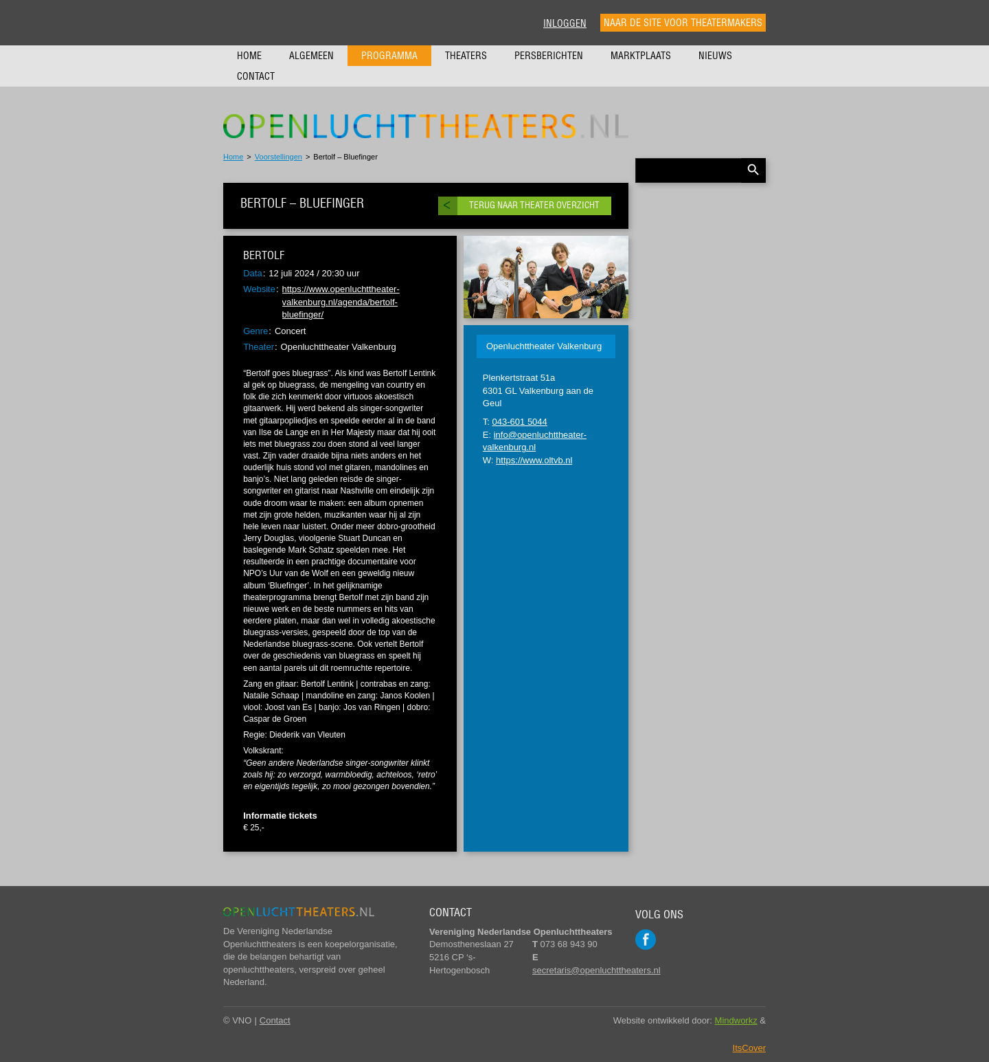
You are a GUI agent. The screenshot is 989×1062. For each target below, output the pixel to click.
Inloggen (565, 23)
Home (249, 55)
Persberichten (548, 55)
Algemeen (311, 55)
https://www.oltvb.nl (534, 460)
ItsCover (749, 1048)
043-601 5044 (519, 422)
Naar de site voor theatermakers (683, 22)
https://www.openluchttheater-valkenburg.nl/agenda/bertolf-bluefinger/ (341, 302)
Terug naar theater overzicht (534, 205)
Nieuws (715, 55)
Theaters (466, 55)
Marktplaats (641, 55)
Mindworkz (736, 1020)
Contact (256, 76)
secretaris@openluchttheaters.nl (596, 970)
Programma (389, 55)
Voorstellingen (278, 157)
